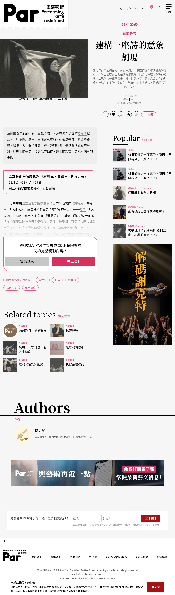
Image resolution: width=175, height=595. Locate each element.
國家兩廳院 (142, 557)
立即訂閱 (150, 518)
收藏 (151, 114)
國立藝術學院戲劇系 (36, 203)
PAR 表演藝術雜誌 (15, 555)
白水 (133, 99)
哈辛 (83, 209)
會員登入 (27, 261)
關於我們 (36, 557)
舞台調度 (30, 288)
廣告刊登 (74, 557)
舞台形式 (11, 288)
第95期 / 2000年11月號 (129, 102)
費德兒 (78, 203)
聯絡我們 (55, 557)
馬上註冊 (74, 261)
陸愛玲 (82, 133)
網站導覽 (162, 557)
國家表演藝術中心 (116, 557)
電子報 (93, 557)
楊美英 (133, 95)
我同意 (156, 587)
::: (160, 5)
